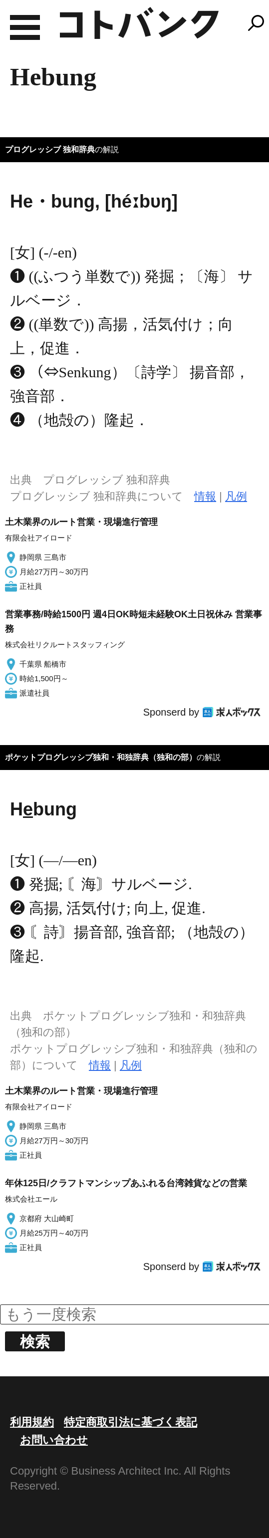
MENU (25, 27)
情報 (205, 496)
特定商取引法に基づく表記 (130, 1422)
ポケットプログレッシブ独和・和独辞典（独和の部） (101, 757)
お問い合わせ (54, 1440)
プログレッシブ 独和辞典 (50, 149)
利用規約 (32, 1422)
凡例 (236, 496)
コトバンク (139, 23)
